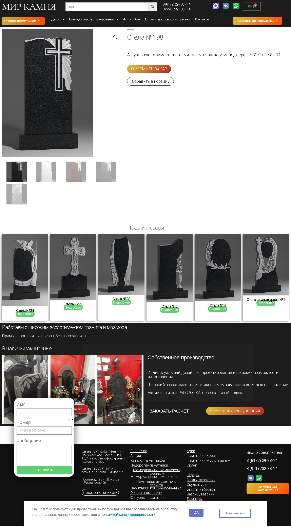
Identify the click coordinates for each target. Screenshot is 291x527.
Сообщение (29, 440)
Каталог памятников (22, 21)
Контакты (202, 19)
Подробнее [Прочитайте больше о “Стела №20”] (121, 303)
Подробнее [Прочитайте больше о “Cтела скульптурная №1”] (265, 303)
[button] (257, 21)
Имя (21, 404)
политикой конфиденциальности (128, 514)
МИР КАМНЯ (29, 6)
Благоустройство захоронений (93, 19)
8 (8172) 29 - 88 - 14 (176, 4)
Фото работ (131, 19)
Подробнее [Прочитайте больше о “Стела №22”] (73, 308)
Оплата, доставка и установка (167, 19)
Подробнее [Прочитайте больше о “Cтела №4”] (217, 309)
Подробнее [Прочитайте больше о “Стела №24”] (25, 314)
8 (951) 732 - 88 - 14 (176, 9)
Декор (57, 19)
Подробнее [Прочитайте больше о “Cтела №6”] (169, 310)
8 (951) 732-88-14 (262, 469)
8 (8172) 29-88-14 (262, 460)
